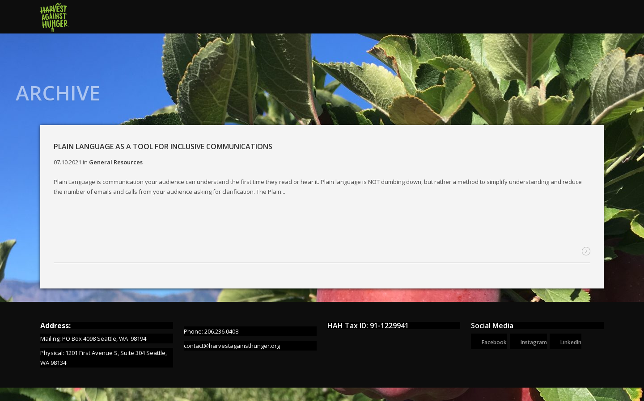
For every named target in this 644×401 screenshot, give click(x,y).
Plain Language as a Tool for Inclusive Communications (163, 146)
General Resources (116, 162)
